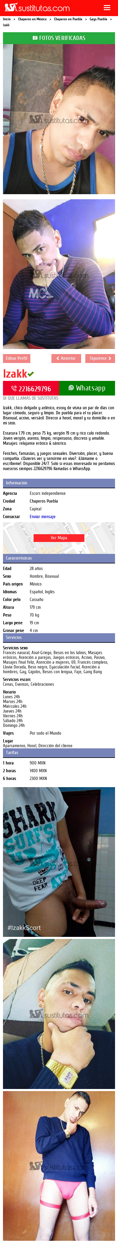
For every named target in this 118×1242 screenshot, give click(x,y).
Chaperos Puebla (44, 501)
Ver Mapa (59, 537)
